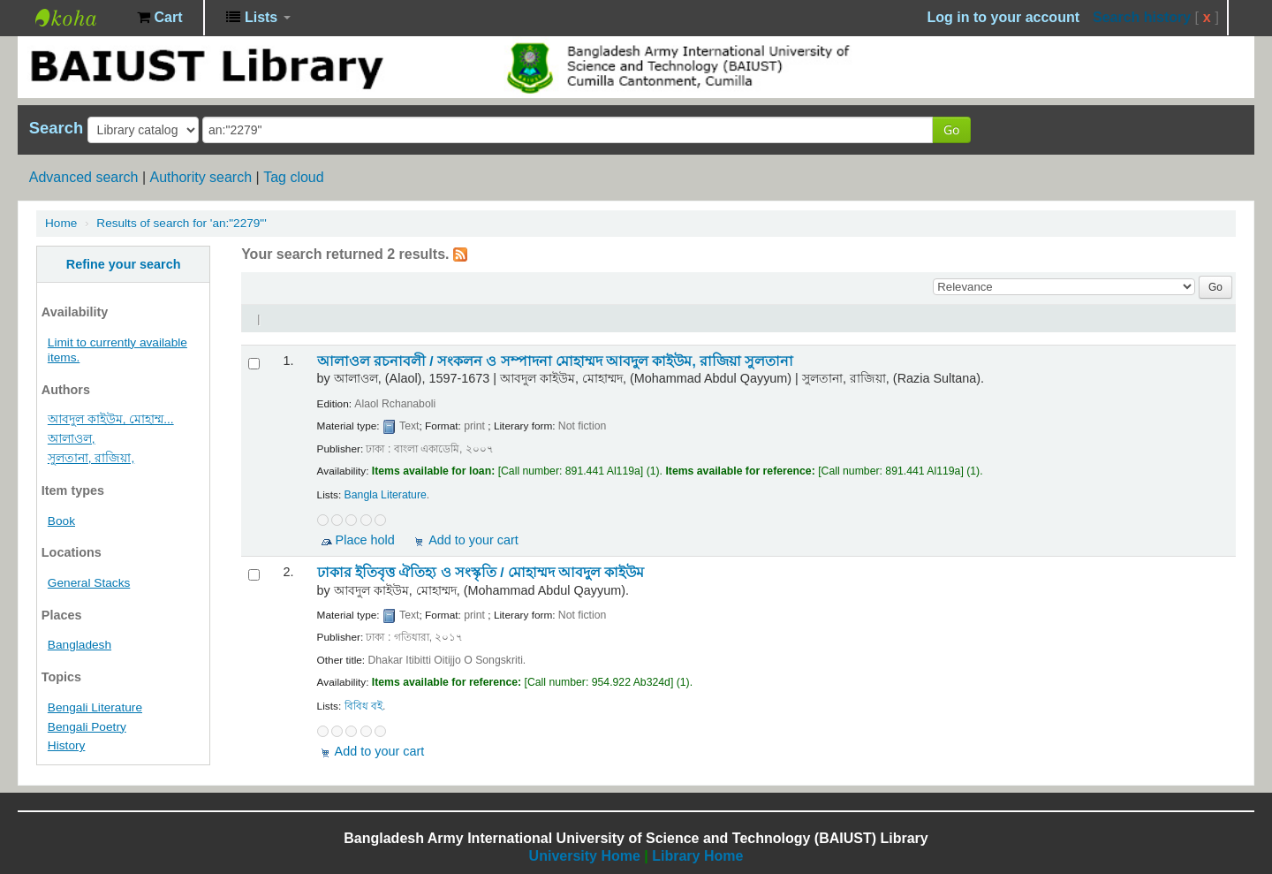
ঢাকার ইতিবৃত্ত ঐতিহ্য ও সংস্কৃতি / (481, 572)
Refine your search (123, 264)
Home (61, 223)
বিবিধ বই (363, 706)
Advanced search (84, 177)
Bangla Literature (385, 495)
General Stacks (89, 582)
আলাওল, (71, 438)
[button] (159, 17)
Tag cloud (293, 177)
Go (951, 129)
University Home (584, 855)
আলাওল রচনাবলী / (555, 361)
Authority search (200, 177)
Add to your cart (473, 540)
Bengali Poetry (87, 726)
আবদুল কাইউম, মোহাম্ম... (111, 419)
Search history (1142, 17)
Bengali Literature (95, 707)
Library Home (697, 855)
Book (61, 521)
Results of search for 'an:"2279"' (181, 223)
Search (56, 128)
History (67, 745)
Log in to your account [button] (1003, 17)
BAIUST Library (79, 17)
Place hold (365, 540)
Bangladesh (79, 644)
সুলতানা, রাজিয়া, (91, 458)
